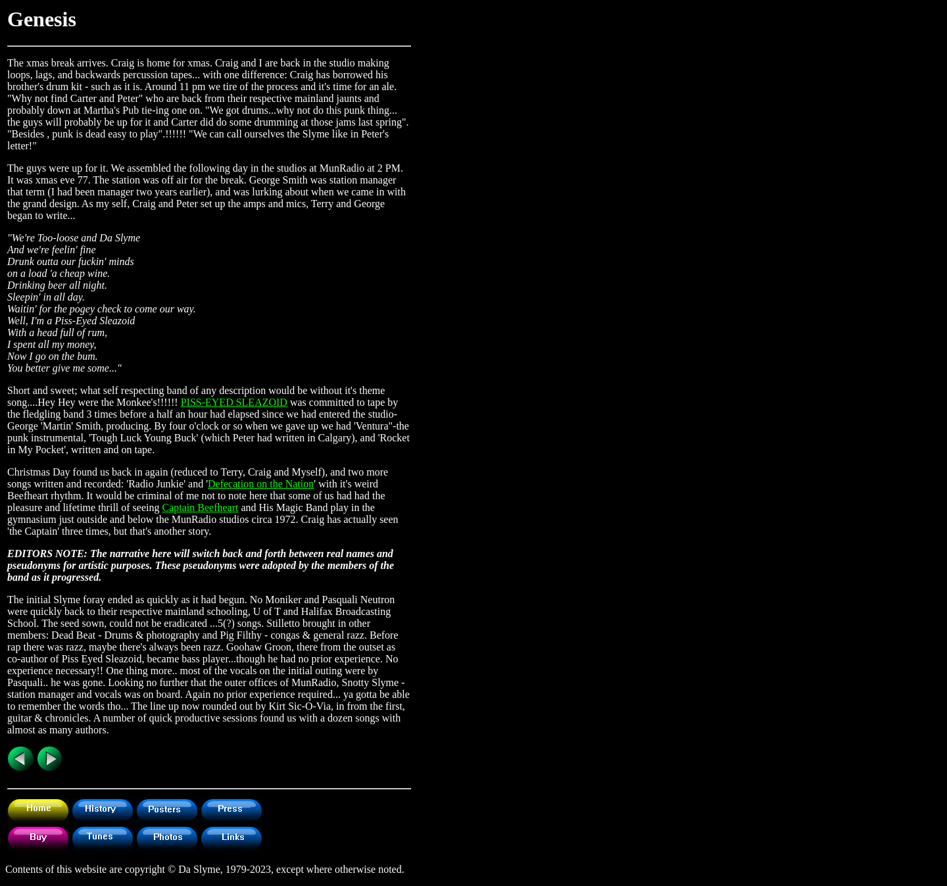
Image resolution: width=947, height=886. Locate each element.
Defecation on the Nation (261, 483)
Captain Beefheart (200, 507)
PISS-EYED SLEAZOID (234, 402)
